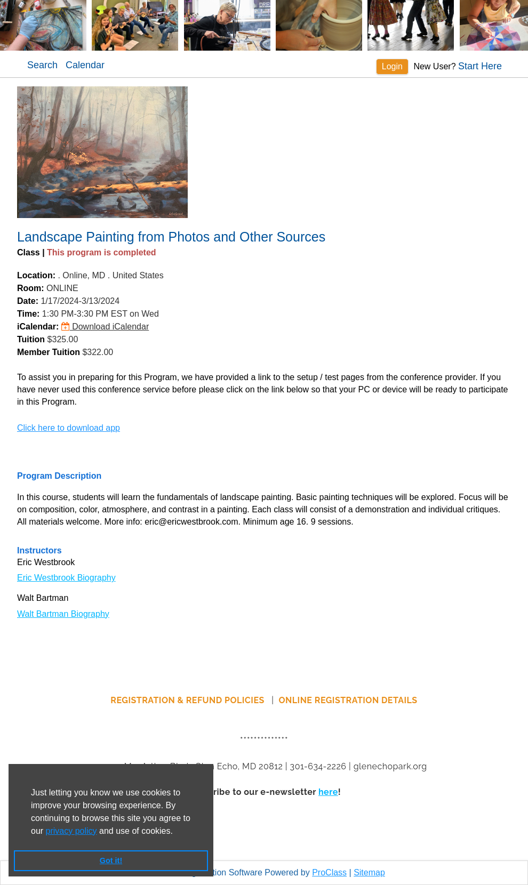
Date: (27, 300)
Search (42, 65)
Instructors (39, 550)
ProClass (329, 872)
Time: (28, 313)
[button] (176, 831)
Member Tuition (48, 352)
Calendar (85, 65)
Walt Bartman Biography (63, 613)
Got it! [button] (111, 860)
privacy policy (71, 830)
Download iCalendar (105, 326)
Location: (36, 275)
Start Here (480, 66)
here (328, 792)
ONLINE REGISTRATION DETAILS (348, 700)
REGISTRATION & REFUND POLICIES (188, 700)
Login (392, 66)
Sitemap (369, 872)
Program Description (59, 475)
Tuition (31, 339)
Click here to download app (68, 427)
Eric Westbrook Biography (66, 577)
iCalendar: (38, 326)
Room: (30, 288)
